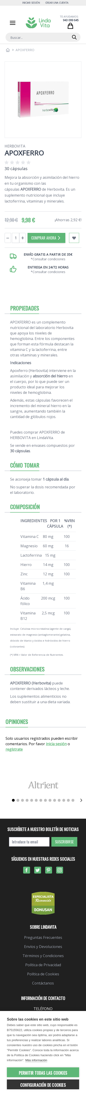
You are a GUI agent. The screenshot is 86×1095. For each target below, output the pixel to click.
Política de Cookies (43, 974)
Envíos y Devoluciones (43, 946)
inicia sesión (56, 743)
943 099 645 (71, 20)
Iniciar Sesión (31, 2)
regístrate (14, 749)
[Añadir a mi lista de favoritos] (74, 238)
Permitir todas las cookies (43, 1073)
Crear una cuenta (57, 2)
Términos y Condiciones (43, 955)
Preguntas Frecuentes (43, 937)
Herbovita (15, 146)
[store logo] (38, 22)
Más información (36, 1060)
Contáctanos (43, 983)
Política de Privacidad (43, 964)
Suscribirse (64, 842)
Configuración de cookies (43, 1085)
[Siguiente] (81, 800)
